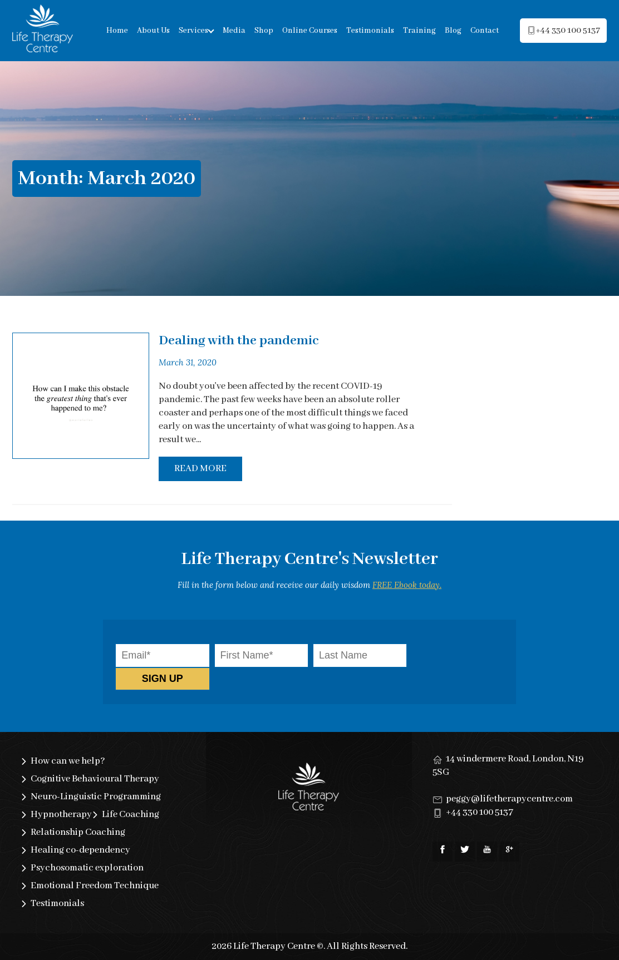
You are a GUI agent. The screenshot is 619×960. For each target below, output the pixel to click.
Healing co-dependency (80, 850)
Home (117, 31)
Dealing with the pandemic (239, 340)
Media (234, 31)
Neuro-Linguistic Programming (96, 797)
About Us (153, 31)
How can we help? (68, 761)
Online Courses (309, 31)
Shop (263, 31)
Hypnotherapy (61, 814)
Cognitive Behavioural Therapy (95, 779)
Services (193, 31)
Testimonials (370, 31)
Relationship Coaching (78, 832)
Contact (484, 31)
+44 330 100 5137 (479, 812)
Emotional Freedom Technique (95, 886)
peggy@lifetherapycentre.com (509, 799)
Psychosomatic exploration (87, 868)
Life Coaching (130, 814)
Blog (453, 31)
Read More (200, 468)
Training (419, 31)
